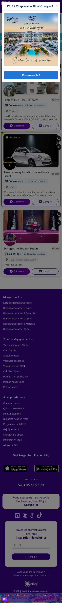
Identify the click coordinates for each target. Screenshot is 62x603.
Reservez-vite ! (31, 75)
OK (5, 599)
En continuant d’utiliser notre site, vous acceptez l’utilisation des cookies (30, 595)
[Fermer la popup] (57, 5)
